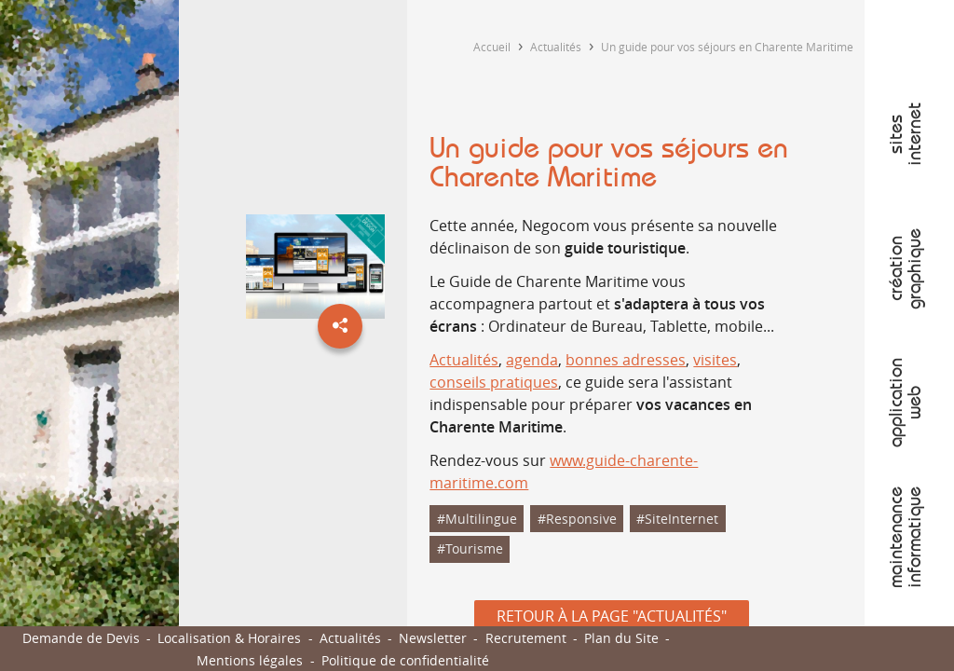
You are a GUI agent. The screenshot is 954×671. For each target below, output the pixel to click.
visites (715, 359)
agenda (532, 359)
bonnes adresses (626, 359)
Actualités (555, 46)
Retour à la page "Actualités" (612, 616)
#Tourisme (470, 548)
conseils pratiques (493, 382)
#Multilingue (477, 518)
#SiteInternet (677, 518)
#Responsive (577, 518)
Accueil (492, 46)
